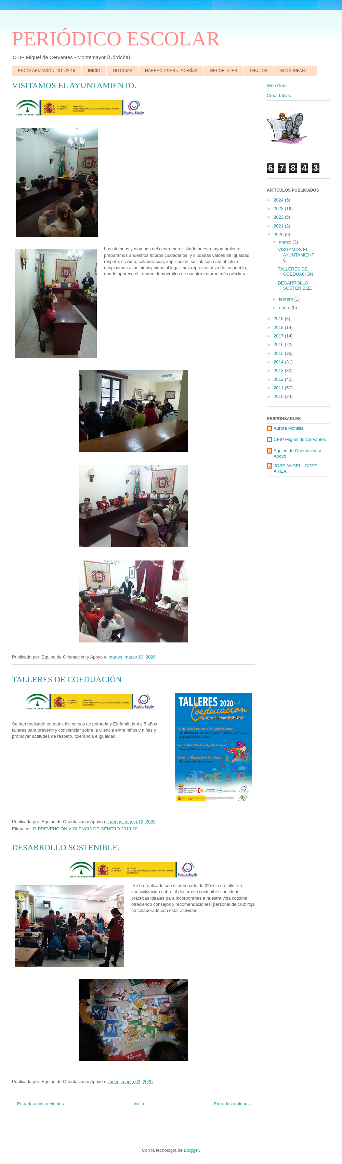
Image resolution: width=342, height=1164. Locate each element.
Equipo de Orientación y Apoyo (297, 453)
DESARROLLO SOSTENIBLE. (66, 847)
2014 (279, 361)
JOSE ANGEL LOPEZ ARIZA (295, 468)
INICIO (94, 70)
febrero (286, 299)
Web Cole (276, 85)
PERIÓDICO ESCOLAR (116, 38)
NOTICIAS (122, 70)
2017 (279, 335)
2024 (279, 200)
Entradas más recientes (40, 1103)
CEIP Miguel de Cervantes (300, 439)
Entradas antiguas (232, 1103)
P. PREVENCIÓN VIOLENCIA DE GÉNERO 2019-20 (85, 828)
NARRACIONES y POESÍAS (171, 70)
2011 (279, 387)
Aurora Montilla (288, 428)
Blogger (191, 1150)
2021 (279, 225)
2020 (279, 234)
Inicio (139, 1103)
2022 (279, 217)
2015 (279, 353)
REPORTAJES (223, 70)
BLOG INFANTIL (295, 70)
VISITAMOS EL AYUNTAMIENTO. (74, 85)
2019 (279, 318)
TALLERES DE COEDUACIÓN (67, 679)
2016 (279, 344)
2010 (279, 396)
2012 (279, 379)
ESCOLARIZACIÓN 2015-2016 (46, 70)
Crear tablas (279, 95)
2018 (279, 327)
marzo (286, 242)
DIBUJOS (258, 70)
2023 (279, 208)
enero (285, 307)
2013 (279, 370)
